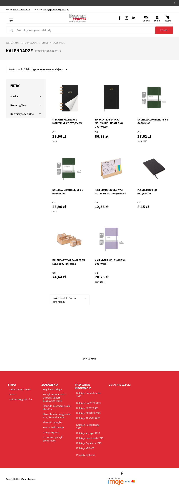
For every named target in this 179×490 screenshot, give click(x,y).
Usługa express (51, 432)
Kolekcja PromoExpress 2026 (88, 394)
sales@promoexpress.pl (56, 9)
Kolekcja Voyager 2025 (88, 433)
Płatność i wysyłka (52, 422)
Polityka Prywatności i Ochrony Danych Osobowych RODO (54, 397)
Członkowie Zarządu (20, 389)
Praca (12, 394)
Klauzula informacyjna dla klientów (57, 407)
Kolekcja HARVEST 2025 (88, 403)
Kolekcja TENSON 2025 (88, 418)
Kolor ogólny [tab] (18, 105)
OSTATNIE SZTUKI (119, 384)
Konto (157, 21)
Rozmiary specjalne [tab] (22, 114)
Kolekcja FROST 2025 (87, 408)
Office (45, 42)
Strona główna (30, 42)
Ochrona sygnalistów (20, 399)
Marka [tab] (14, 96)
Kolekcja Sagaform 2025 (88, 443)
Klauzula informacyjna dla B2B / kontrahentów (57, 415)
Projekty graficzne (85, 455)
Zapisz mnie (89, 358)
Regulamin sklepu (52, 389)
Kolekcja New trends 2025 (89, 438)
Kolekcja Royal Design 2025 (88, 426)
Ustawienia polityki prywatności (53, 439)
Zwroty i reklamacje (53, 427)
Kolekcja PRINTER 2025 (88, 413)
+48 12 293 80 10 (21, 9)
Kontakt (146, 21)
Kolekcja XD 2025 (85, 448)
